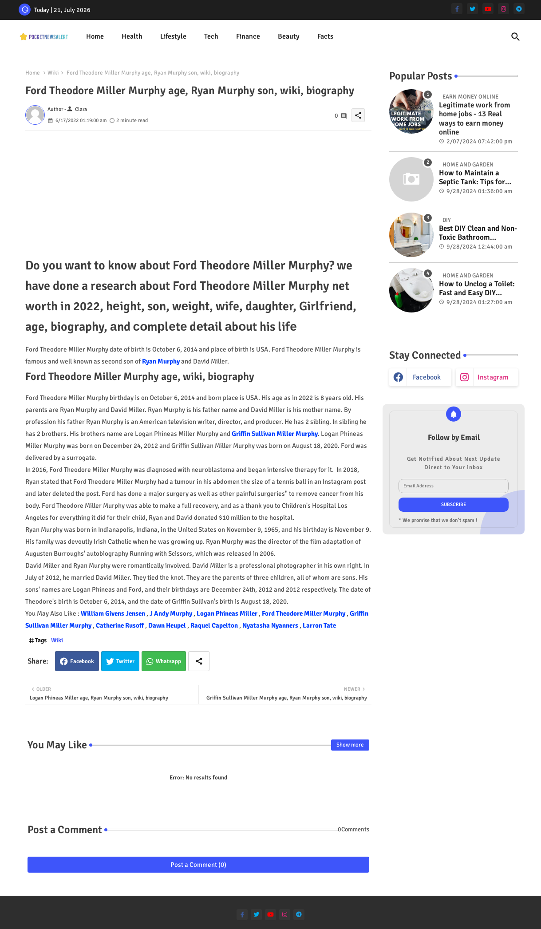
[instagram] (503, 8)
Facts (325, 36)
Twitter (125, 661)
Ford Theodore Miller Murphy (304, 613)
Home (95, 36)
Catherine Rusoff (120, 625)
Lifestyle (173, 36)
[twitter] (472, 8)
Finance (248, 36)
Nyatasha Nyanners (271, 625)
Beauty (289, 36)
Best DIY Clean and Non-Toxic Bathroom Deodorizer (478, 233)
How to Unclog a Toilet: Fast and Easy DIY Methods (477, 289)
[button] (516, 37)
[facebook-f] (456, 8)
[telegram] (519, 8)
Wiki (53, 72)
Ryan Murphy (161, 361)
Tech (211, 36)
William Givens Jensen (113, 613)
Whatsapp (168, 661)
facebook (427, 377)
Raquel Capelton (214, 625)
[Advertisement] (198, 193)
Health (132, 36)
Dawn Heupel (167, 625)
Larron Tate (319, 625)
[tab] (95, 36)
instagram (493, 377)
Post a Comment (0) (198, 865)
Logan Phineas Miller (228, 613)
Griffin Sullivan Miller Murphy (275, 434)
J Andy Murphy (171, 613)
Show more (350, 744)
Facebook (82, 661)
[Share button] (198, 661)
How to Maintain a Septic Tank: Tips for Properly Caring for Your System (472, 178)
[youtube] (488, 8)
